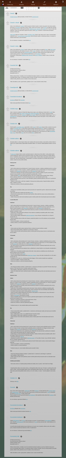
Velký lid (22, 336)
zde (30, 40)
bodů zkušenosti (16, 420)
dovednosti (18, 27)
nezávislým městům (28, 52)
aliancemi (24, 115)
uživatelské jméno (17, 128)
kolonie (23, 113)
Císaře (36, 30)
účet (42, 128)
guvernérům (23, 408)
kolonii (23, 36)
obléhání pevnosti (25, 55)
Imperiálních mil (13, 116)
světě (51, 112)
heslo (22, 132)
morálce (31, 192)
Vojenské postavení (13, 16)
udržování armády (31, 338)
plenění (44, 28)
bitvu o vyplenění (38, 55)
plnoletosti (37, 390)
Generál (22, 26)
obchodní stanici (15, 392)
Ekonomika (21, 3)
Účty (11, 131)
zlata (19, 175)
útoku (46, 49)
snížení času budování (30, 215)
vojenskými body (35, 16)
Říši (17, 381)
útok (31, 115)
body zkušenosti (32, 395)
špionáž (34, 115)
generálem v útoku (31, 34)
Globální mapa (10, 3)
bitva (46, 27)
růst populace (16, 295)
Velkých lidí (27, 390)
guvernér (23, 420)
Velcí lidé (33, 3)
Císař (48, 392)
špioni (24, 253)
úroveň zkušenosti (19, 421)
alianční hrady (27, 113)
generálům (23, 100)
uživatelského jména (20, 127)
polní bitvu (39, 28)
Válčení (44, 3)
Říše (20, 113)
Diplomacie (56, 3)
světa (14, 129)
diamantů (18, 171)
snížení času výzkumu (32, 255)
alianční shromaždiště (35, 113)
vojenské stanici (27, 36)
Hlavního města (18, 393)
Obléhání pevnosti (32, 28)
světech (40, 127)
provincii (19, 36)
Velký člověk (12, 34)
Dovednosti (12, 100)
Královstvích (13, 154)
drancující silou (35, 290)
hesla (34, 127)
